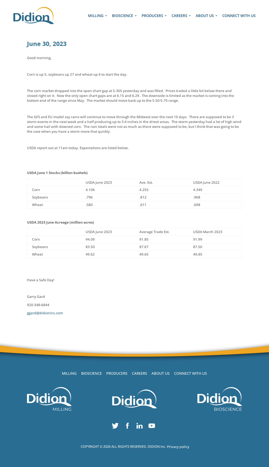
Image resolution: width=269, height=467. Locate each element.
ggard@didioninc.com (45, 313)
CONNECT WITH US (239, 16)
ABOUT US (205, 16)
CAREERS (179, 16)
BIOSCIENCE (122, 16)
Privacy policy (178, 446)
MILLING (95, 16)
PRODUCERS (152, 16)
